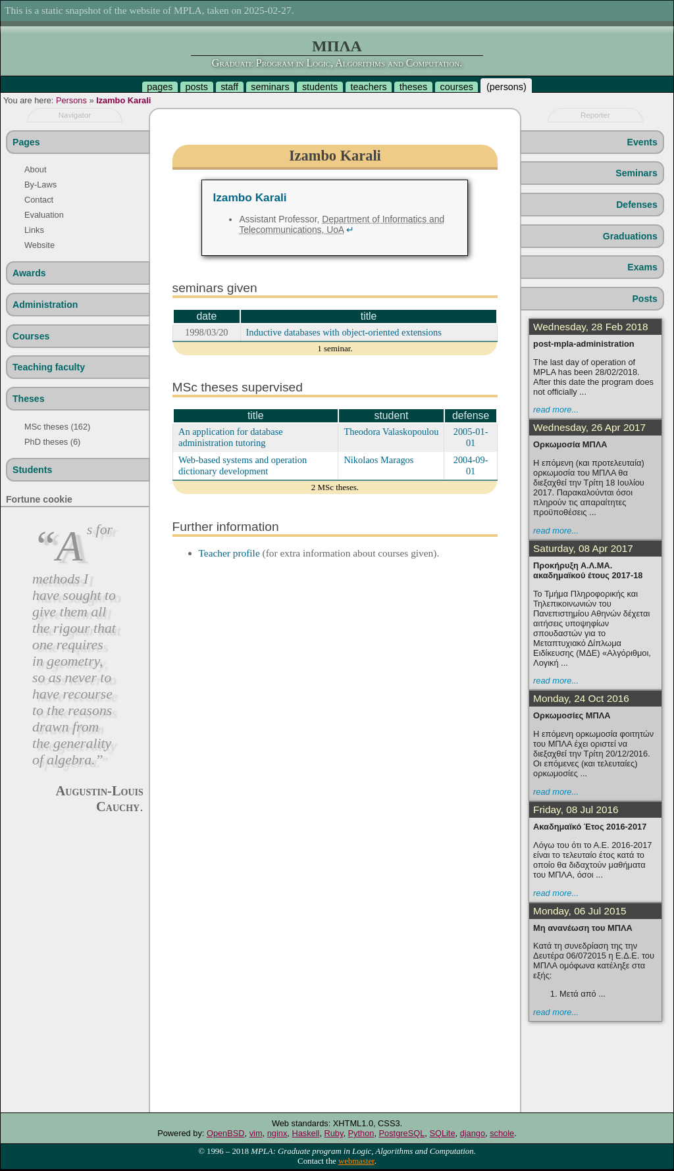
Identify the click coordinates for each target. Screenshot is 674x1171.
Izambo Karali (123, 100)
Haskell (305, 1133)
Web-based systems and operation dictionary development (242, 465)
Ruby (334, 1133)
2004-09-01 (471, 465)
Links (34, 230)
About (35, 169)
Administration (45, 304)
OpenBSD (226, 1133)
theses (413, 87)
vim (256, 1133)
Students (32, 469)
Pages (26, 142)
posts (197, 87)
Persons (71, 100)
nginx (277, 1133)
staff (229, 87)
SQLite (442, 1133)
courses (456, 87)
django (472, 1133)
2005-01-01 (471, 437)
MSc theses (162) (57, 427)
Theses (29, 398)
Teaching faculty (49, 367)
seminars (270, 87)
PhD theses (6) (52, 442)
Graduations (630, 236)
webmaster (356, 1161)
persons (506, 87)
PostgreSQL (402, 1133)
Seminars (636, 173)
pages (159, 87)
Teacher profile (229, 553)
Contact (38, 200)
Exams (642, 267)
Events (642, 142)
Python (361, 1133)
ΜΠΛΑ (337, 46)
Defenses (637, 204)
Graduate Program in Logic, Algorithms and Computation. (337, 62)
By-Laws (40, 184)
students (320, 87)
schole (502, 1133)
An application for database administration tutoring (230, 437)
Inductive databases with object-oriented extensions (344, 332)
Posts (644, 298)
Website (39, 245)
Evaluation (44, 215)
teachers (368, 87)
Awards (29, 273)
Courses (31, 336)
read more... (556, 409)
